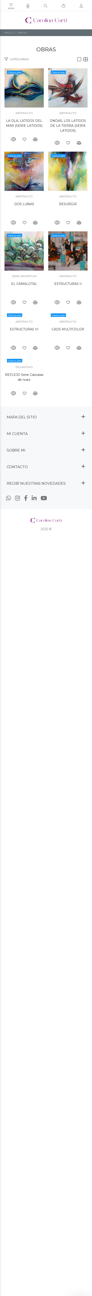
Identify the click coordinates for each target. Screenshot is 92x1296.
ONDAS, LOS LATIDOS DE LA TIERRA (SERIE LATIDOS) (46, 290)
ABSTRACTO (46, 156)
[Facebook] (25, 1041)
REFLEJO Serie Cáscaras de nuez (46, 918)
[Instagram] (17, 1041)
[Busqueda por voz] (27, 6)
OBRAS (22, 32)
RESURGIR (46, 535)
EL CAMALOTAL (46, 658)
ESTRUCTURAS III (46, 827)
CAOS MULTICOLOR (46, 872)
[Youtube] (44, 1041)
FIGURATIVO (46, 910)
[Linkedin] (34, 1041)
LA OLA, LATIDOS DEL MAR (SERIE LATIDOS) (46, 164)
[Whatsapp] (8, 1041)
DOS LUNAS (46, 411)
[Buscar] (46, 6)
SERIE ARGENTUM (46, 650)
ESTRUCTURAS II (46, 781)
